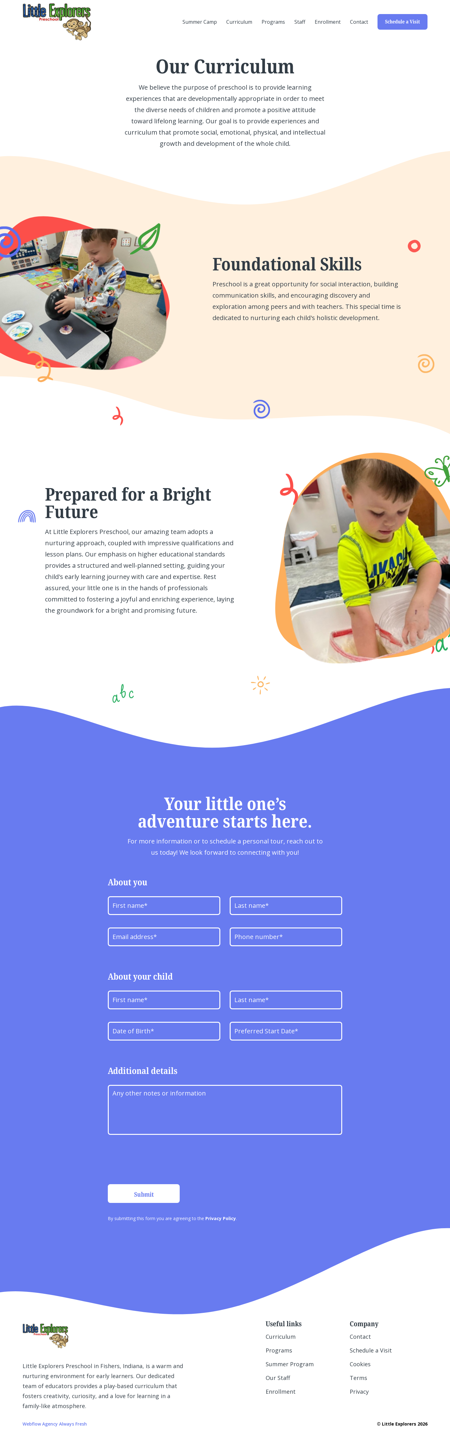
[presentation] (155, 1159)
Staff (299, 22)
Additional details (143, 1071)
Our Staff (278, 1378)
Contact (359, 22)
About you (127, 882)
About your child (140, 976)
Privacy (359, 1391)
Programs (273, 22)
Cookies (360, 1364)
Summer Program (290, 1364)
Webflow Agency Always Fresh (54, 1424)
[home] (56, 22)
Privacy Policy (220, 1218)
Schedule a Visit (402, 21)
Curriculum (239, 22)
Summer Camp (199, 22)
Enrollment (328, 22)
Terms (358, 1378)
